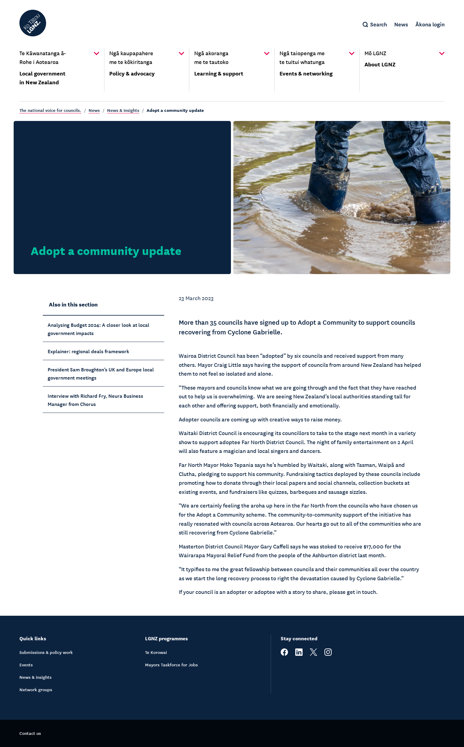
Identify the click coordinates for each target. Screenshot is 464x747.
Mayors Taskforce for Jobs (171, 664)
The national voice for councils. (50, 110)
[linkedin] (299, 654)
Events (26, 664)
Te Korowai (156, 652)
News (94, 110)
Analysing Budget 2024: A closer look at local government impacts (98, 328)
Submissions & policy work (46, 652)
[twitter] (313, 654)
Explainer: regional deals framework (88, 351)
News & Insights (123, 110)
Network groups (35, 689)
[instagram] (328, 654)
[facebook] (284, 654)
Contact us (30, 733)
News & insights (35, 677)
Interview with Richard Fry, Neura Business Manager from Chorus (95, 399)
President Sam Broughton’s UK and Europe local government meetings (101, 373)
